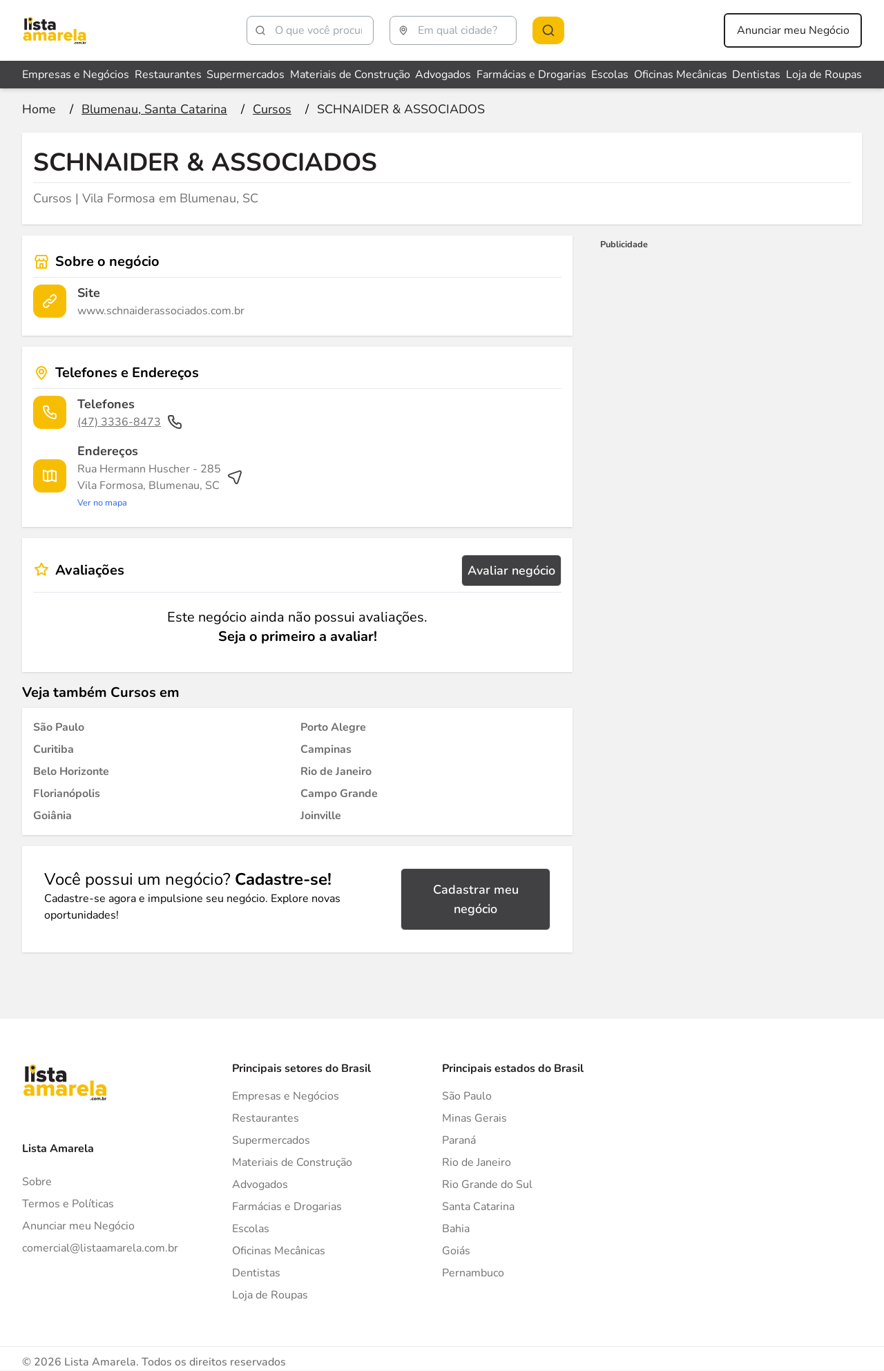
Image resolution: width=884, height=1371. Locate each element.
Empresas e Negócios (285, 1096)
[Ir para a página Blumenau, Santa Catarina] (154, 109)
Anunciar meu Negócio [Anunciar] (78, 1226)
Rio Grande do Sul (487, 1184)
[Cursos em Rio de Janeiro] (336, 771)
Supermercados (271, 1140)
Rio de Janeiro (476, 1162)
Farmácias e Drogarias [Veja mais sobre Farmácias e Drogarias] (531, 74)
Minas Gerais (474, 1118)
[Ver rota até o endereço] (160, 485)
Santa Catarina (478, 1206)
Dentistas (256, 1273)
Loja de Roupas (270, 1295)
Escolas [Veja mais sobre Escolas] (609, 74)
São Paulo (467, 1096)
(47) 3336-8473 (130, 422)
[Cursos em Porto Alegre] (333, 727)
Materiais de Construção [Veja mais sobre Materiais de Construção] (350, 74)
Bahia (456, 1228)
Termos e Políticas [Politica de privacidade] (68, 1203)
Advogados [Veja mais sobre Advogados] (443, 74)
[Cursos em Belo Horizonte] (71, 771)
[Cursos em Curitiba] (53, 749)
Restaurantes (265, 1118)
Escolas (250, 1228)
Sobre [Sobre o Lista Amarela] (37, 1181)
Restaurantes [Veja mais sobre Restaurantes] (168, 74)
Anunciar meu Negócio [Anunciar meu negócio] (793, 30)
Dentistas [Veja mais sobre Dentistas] (756, 74)
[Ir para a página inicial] (39, 109)
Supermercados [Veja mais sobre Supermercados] (245, 74)
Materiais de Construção (292, 1162)
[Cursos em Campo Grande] (339, 793)
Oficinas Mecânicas (278, 1250)
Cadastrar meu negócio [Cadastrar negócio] (476, 899)
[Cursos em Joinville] (320, 815)
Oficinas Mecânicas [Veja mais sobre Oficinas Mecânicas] (680, 74)
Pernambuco (473, 1273)
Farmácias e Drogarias (287, 1206)
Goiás (456, 1250)
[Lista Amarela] (54, 30)
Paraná (459, 1140)
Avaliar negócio (511, 570)
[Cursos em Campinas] (326, 749)
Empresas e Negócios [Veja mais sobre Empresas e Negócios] (75, 74)
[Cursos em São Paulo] (58, 727)
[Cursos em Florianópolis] (66, 793)
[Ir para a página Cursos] (272, 109)
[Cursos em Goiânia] (52, 815)
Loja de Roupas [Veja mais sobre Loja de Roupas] (824, 74)
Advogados (260, 1184)
